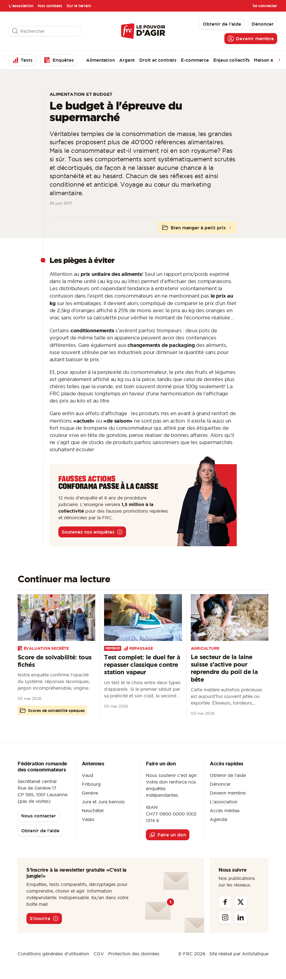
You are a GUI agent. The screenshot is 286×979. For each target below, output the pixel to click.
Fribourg (91, 784)
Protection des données (133, 953)
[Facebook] (225, 902)
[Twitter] (240, 902)
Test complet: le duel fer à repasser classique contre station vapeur (142, 665)
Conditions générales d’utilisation (53, 953)
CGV (99, 953)
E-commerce (195, 60)
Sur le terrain (79, 6)
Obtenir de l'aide (228, 775)
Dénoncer (220, 784)
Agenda (218, 819)
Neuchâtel (92, 810)
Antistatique (255, 953)
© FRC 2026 (191, 953)
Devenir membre (228, 792)
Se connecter (264, 6)
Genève (90, 792)
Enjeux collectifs (231, 60)
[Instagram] (225, 917)
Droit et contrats (157, 60)
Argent (127, 60)
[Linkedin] (240, 917)
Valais (88, 819)
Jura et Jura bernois (103, 801)
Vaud (87, 775)
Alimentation (100, 60)
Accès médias (225, 810)
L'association (21, 6)
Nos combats (50, 6)
